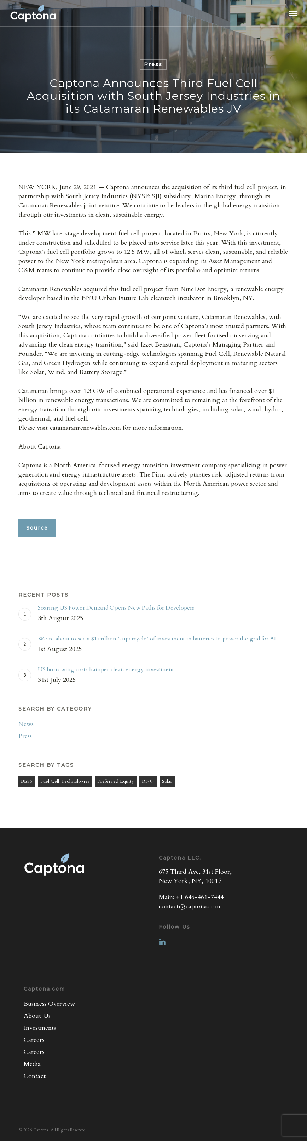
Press (153, 64)
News (26, 724)
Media (32, 1064)
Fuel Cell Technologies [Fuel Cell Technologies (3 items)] (64, 781)
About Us (37, 1015)
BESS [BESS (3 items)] (26, 781)
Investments (40, 1027)
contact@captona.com (189, 906)
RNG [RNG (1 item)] (148, 781)
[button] (293, 13)
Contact (35, 1076)
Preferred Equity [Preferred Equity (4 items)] (115, 781)
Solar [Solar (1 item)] (167, 781)
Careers (34, 1040)
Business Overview (49, 1003)
